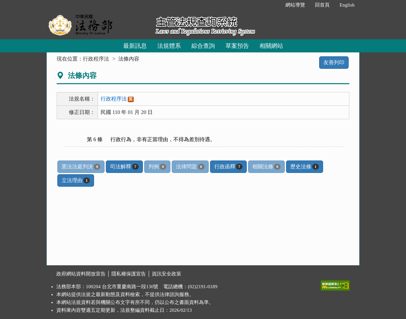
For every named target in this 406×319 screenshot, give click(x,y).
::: (274, 5)
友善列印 (333, 62)
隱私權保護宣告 (128, 273)
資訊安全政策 (166, 273)
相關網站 (271, 46)
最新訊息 (135, 46)
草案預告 (237, 46)
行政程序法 (96, 59)
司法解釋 (124, 167)
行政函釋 (228, 167)
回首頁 (322, 5)
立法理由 (76, 180)
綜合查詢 (203, 46)
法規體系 (169, 46)
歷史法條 (304, 167)
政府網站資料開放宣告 (81, 273)
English (347, 5)
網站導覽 (295, 5)
